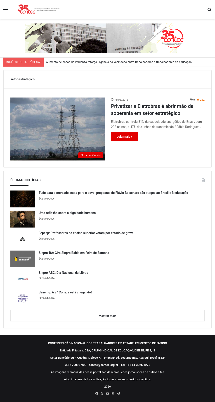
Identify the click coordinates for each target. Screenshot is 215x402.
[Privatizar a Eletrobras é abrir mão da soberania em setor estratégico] (57, 129)
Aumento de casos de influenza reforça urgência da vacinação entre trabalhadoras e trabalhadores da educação (119, 62)
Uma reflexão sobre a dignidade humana (67, 213)
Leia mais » (125, 136)
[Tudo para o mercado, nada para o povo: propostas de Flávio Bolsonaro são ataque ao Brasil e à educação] (22, 199)
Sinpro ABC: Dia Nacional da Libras (63, 272)
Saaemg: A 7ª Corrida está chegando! (65, 292)
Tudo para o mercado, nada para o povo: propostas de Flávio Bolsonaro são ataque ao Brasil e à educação (113, 193)
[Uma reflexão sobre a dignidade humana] (22, 219)
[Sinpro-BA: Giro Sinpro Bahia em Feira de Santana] (22, 259)
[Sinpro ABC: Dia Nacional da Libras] (22, 278)
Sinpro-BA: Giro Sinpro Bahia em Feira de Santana (74, 253)
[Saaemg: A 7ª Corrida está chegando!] (22, 298)
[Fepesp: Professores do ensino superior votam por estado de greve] (22, 239)
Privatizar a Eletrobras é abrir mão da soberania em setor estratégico (152, 109)
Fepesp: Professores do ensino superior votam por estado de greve (86, 233)
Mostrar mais (107, 316)
